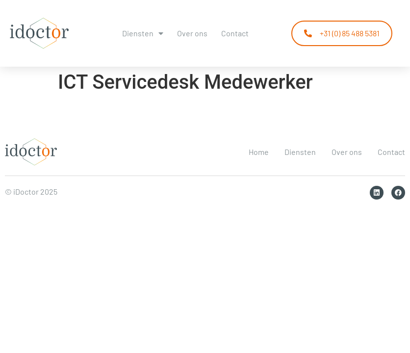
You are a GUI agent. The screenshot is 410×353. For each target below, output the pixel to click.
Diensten (142, 33)
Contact (235, 33)
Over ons (192, 33)
